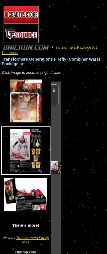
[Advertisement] (84, 167)
